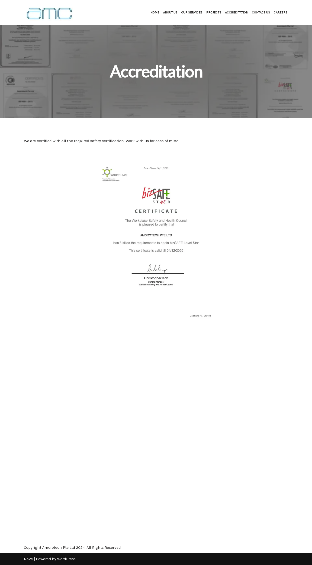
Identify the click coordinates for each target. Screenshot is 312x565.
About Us (170, 12)
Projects (213, 12)
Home (155, 12)
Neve (28, 558)
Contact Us (261, 12)
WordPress (66, 558)
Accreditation (236, 12)
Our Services (192, 12)
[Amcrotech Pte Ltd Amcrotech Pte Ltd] (48, 12)
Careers (280, 12)
